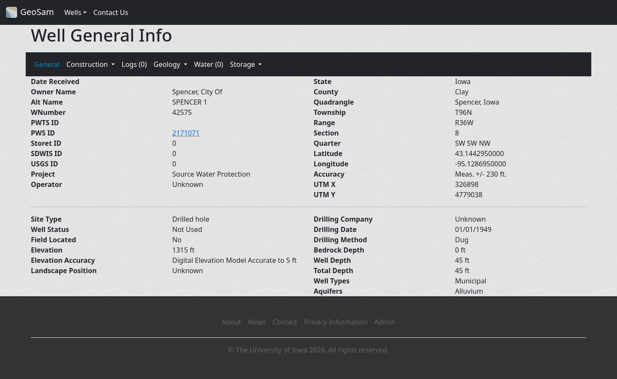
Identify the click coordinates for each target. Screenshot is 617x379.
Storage (243, 64)
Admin (384, 322)
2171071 (186, 133)
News (257, 322)
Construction (88, 64)
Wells (72, 12)
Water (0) (208, 64)
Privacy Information (336, 322)
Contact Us (110, 12)
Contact (285, 322)
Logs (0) (134, 64)
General (47, 64)
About (231, 322)
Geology (167, 64)
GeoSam (29, 12)
